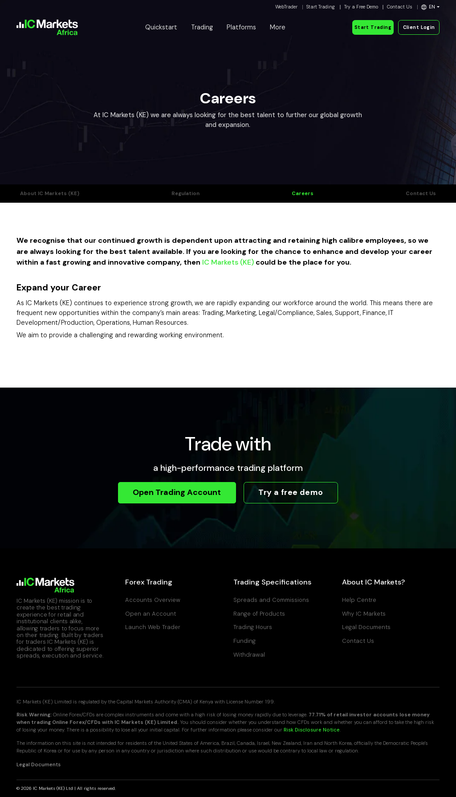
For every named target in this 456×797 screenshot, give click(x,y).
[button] (430, 7)
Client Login (419, 27)
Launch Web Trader (152, 627)
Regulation (185, 193)
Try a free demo (290, 492)
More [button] (277, 27)
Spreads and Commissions (271, 600)
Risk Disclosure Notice (312, 730)
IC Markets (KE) (228, 262)
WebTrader (286, 7)
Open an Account (150, 613)
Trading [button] (202, 27)
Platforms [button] (241, 27)
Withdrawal (249, 654)
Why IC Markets (364, 613)
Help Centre (359, 600)
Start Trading (320, 7)
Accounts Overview (152, 600)
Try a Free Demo (361, 7)
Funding (244, 641)
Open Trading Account (177, 492)
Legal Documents (366, 627)
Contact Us (399, 7)
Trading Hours (252, 627)
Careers (303, 193)
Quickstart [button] (161, 27)
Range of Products (259, 613)
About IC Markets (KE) (49, 193)
